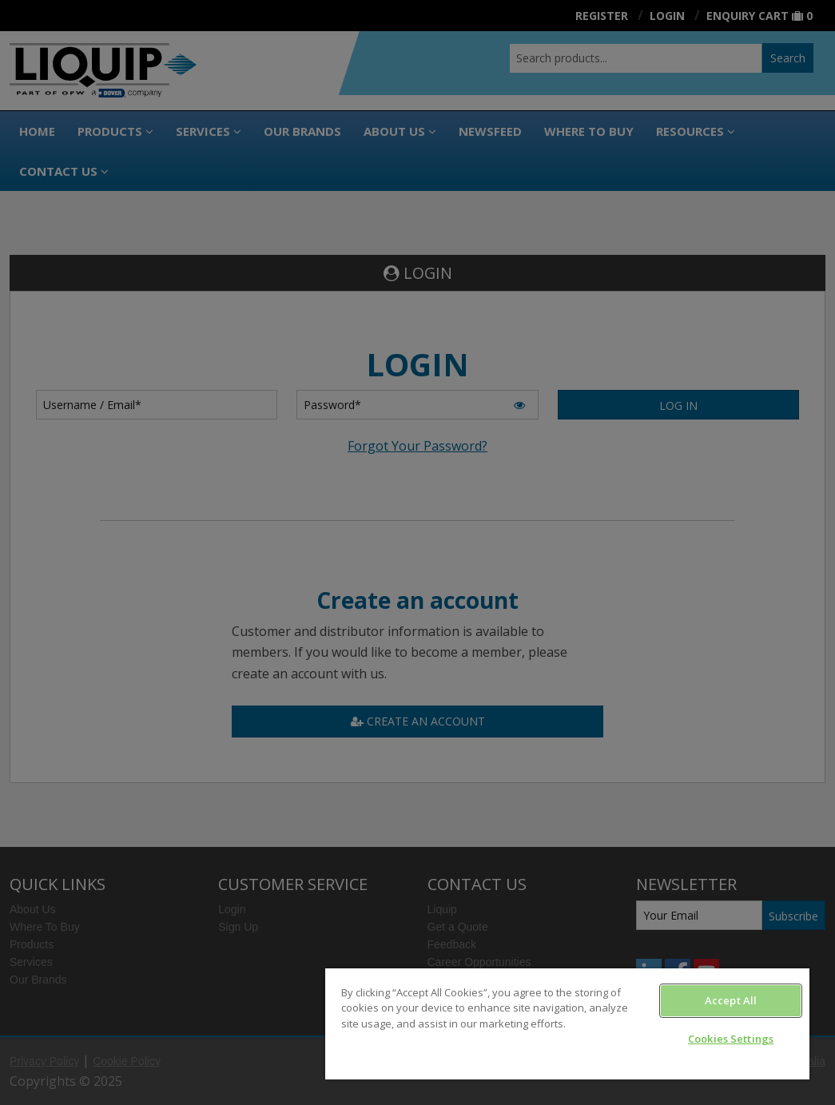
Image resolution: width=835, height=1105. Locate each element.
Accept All (731, 1000)
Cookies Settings (730, 1038)
